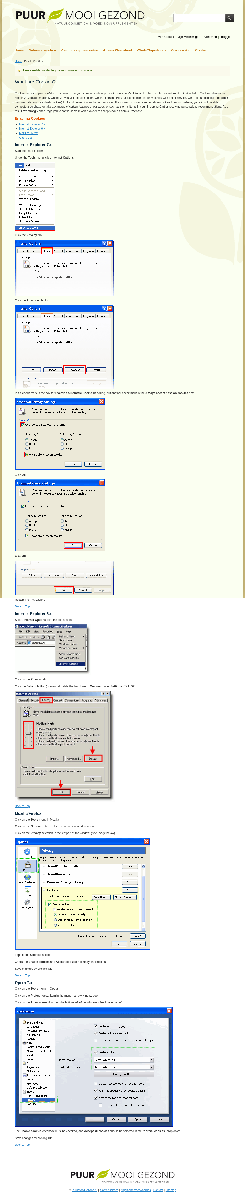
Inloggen (225, 37)
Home (19, 50)
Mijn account (166, 37)
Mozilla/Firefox (28, 133)
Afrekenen (210, 37)
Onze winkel (180, 50)
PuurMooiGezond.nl (84, 1190)
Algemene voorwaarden (136, 1190)
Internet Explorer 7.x (32, 124)
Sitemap (171, 1190)
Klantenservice (109, 1190)
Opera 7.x (25, 137)
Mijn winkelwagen (189, 37)
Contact (201, 50)
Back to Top (22, 606)
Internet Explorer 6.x (32, 128)
